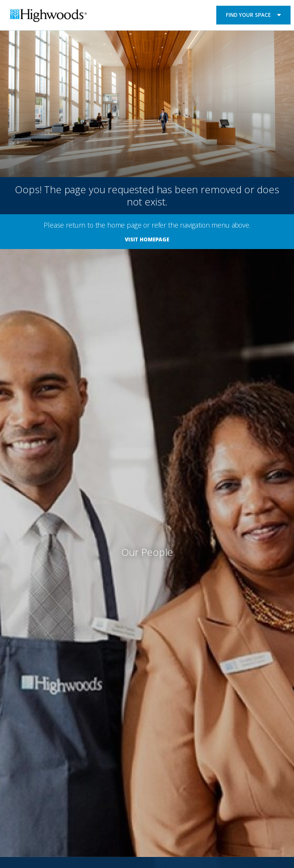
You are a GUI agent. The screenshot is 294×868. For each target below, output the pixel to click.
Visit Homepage (147, 239)
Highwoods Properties (48, 16)
